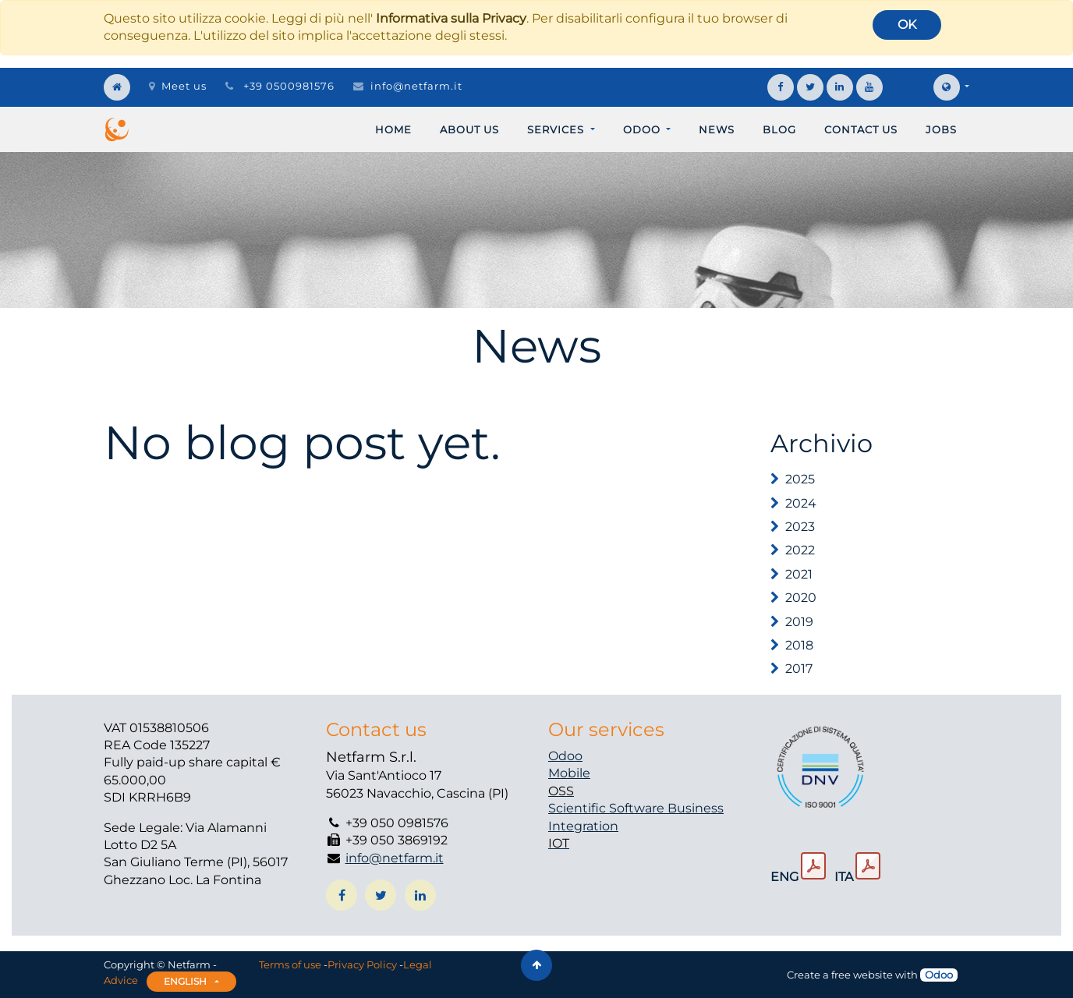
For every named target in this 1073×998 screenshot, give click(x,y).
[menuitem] (393, 129)
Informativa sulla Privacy (451, 18)
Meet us (178, 86)
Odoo (565, 755)
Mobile (569, 773)
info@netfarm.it (416, 86)
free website (862, 974)
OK (907, 24)
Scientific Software (608, 808)
